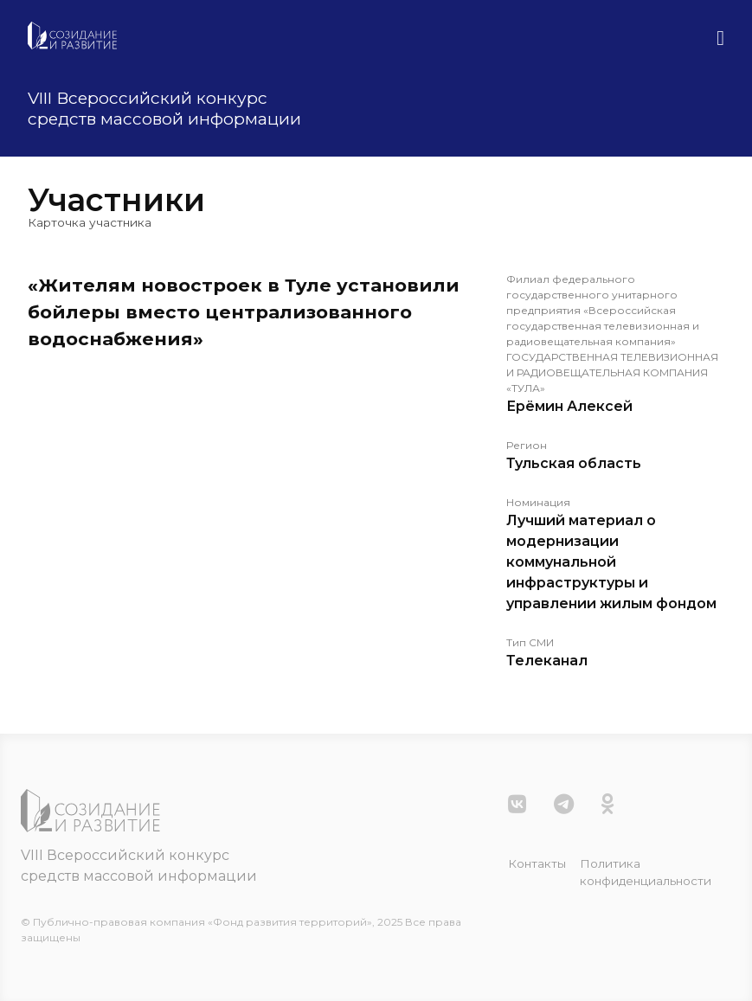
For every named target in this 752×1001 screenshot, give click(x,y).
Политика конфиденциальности (645, 872)
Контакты (537, 863)
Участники (116, 200)
